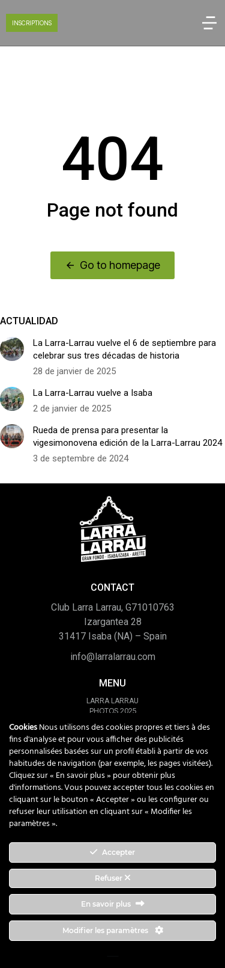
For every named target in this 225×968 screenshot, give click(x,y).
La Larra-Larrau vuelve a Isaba (92, 392)
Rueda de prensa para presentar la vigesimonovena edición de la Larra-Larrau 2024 (127, 436)
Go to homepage (112, 265)
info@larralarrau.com (112, 656)
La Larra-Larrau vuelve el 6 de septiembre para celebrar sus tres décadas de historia (124, 349)
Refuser (113, 878)
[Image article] (12, 349)
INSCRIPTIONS (32, 22)
